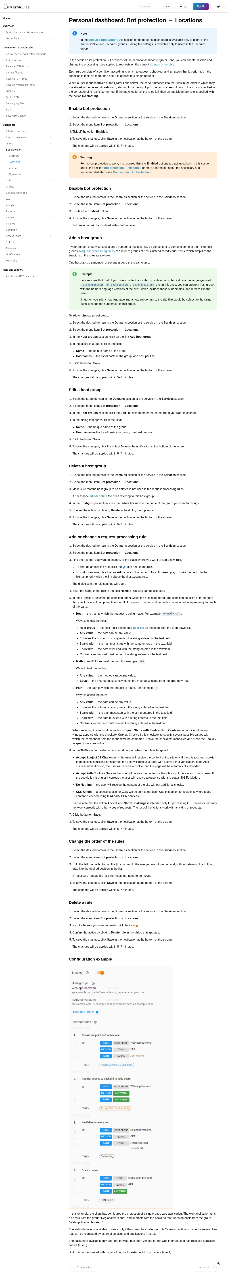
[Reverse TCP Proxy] (29, 79)
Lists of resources (29, 137)
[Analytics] (29, 205)
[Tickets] (29, 242)
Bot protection (29, 149)
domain (155, 64)
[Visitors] (29, 168)
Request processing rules (97, 251)
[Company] (29, 230)
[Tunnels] (29, 91)
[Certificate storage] (29, 193)
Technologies (29, 38)
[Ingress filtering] (29, 73)
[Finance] (29, 224)
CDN (29, 180)
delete (103, 496)
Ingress (29, 217)
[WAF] (29, 199)
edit (92, 496)
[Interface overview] (29, 131)
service (169, 64)
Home (6, 18)
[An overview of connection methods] (29, 54)
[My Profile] (29, 261)
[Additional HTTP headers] (29, 276)
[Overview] (29, 156)
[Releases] (29, 248)
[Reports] (29, 211)
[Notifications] (29, 255)
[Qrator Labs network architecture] (29, 32)
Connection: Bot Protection (132, 172)
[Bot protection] (29, 60)
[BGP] (29, 110)
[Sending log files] (29, 103)
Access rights (29, 236)
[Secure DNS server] (29, 116)
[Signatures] (29, 174)
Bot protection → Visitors (121, 167)
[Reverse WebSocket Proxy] (29, 85)
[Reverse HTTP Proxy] (29, 66)
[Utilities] (29, 187)
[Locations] (29, 162)
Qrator (29, 143)
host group (140, 627)
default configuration (102, 39)
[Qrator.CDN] (29, 97)
